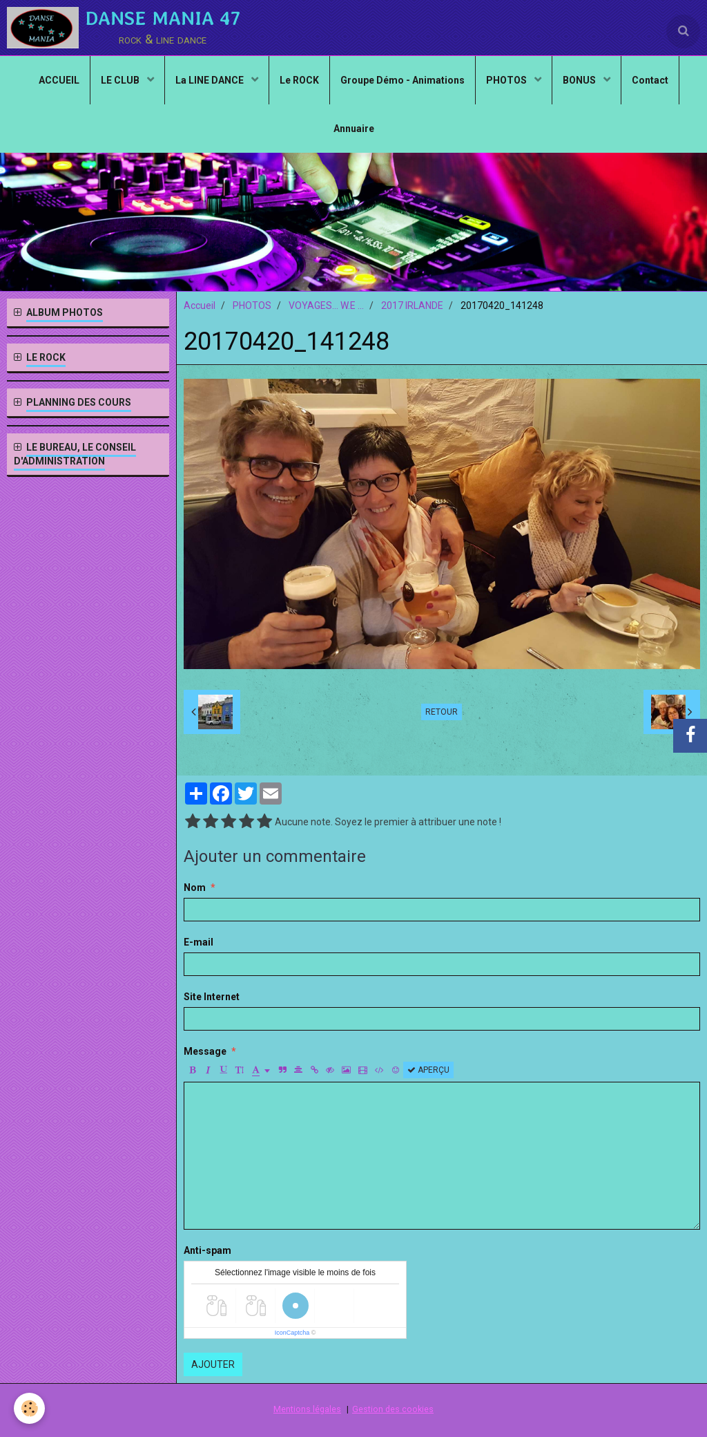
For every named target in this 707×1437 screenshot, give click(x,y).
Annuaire (353, 128)
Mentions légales (307, 1409)
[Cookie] (29, 1408)
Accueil (199, 305)
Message (205, 1051)
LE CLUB (121, 80)
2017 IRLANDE (412, 305)
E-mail (198, 942)
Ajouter (213, 1364)
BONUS (580, 80)
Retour (441, 712)
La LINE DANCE (210, 80)
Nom (195, 887)
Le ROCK (299, 80)
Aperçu (428, 1070)
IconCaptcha (292, 1332)
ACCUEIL (59, 80)
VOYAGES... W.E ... (326, 305)
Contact (650, 80)
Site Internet (212, 996)
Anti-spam (207, 1250)
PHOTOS (507, 80)
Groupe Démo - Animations (402, 80)
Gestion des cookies (393, 1409)
